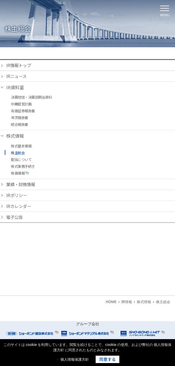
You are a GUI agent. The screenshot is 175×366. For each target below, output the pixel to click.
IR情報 (126, 301)
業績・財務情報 (21, 185)
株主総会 (18, 153)
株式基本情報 (21, 146)
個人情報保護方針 (74, 359)
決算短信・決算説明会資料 (31, 97)
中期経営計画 (21, 104)
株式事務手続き (23, 166)
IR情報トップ (19, 65)
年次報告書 (19, 118)
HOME (111, 301)
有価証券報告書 (23, 111)
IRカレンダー (19, 207)
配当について (21, 159)
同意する (107, 359)
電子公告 (15, 219)
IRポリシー (17, 196)
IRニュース (17, 77)
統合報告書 (19, 124)
